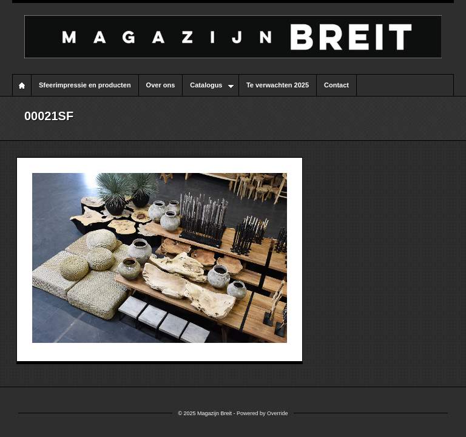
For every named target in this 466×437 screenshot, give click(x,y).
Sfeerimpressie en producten (85, 85)
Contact (336, 85)
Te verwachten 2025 (277, 85)
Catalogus (208, 85)
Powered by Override (262, 413)
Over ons (160, 85)
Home (22, 85)
